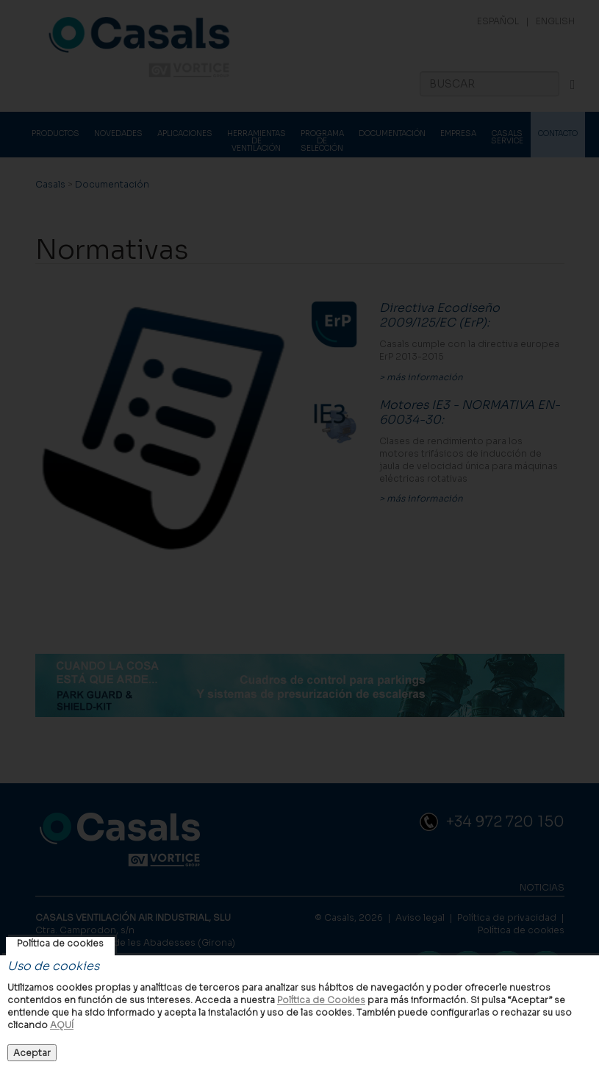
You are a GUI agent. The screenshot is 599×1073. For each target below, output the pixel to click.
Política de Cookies (321, 999)
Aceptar (32, 1052)
